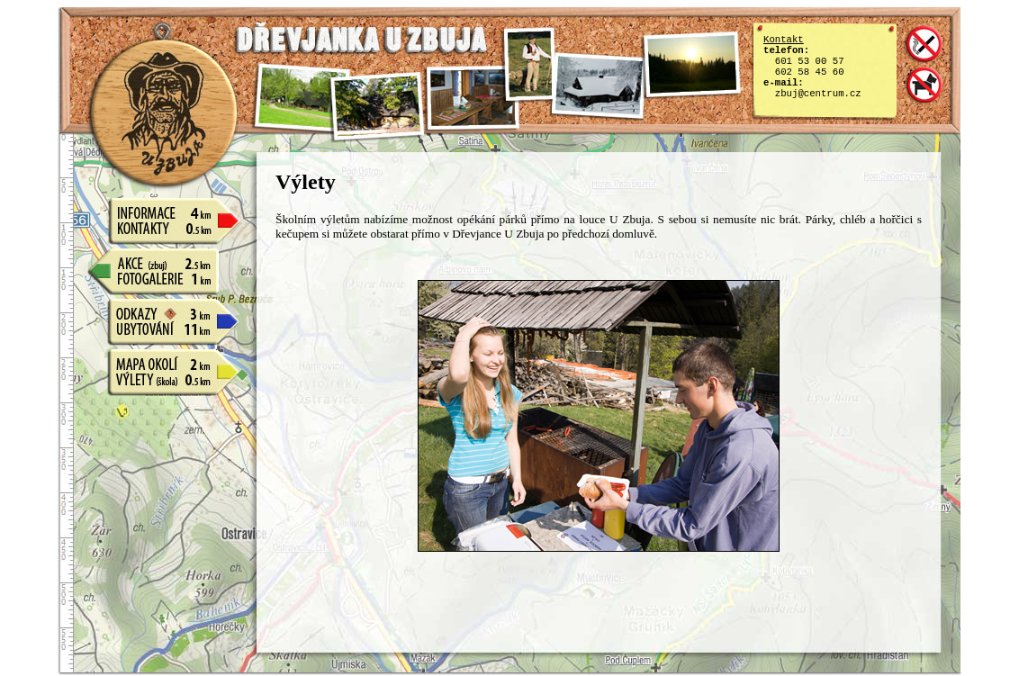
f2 (378, 106)
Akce (164, 258)
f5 (599, 86)
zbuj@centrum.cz (818, 93)
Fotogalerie (164, 278)
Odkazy (164, 309)
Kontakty (164, 228)
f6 (691, 64)
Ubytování (164, 329)
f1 (302, 101)
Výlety (164, 379)
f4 (529, 64)
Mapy (164, 359)
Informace (164, 208)
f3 (473, 97)
